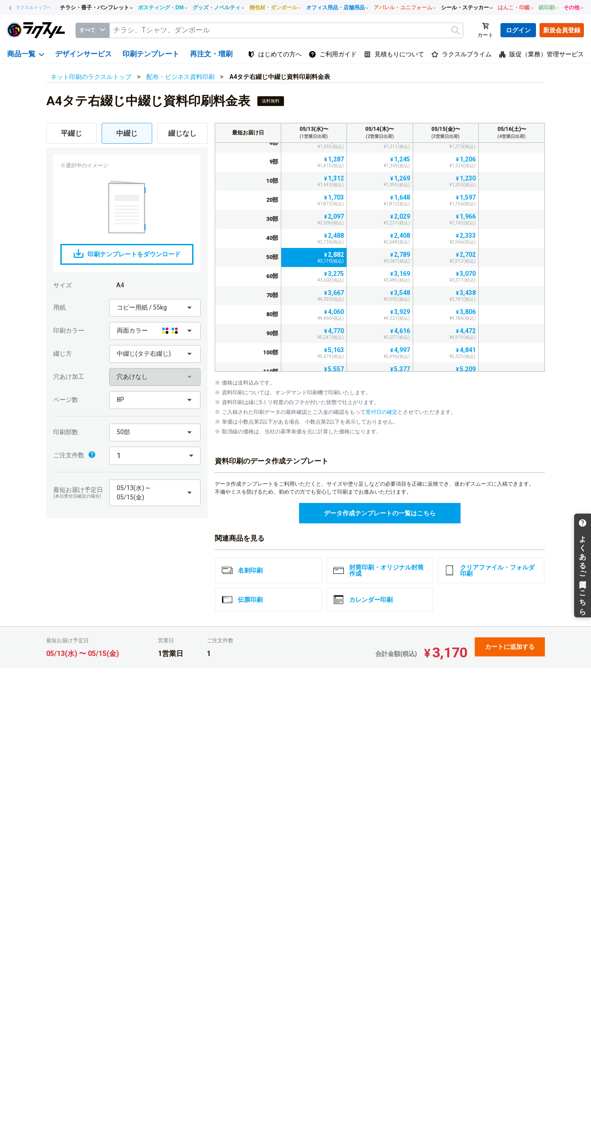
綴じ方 (62, 353)
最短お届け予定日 (79, 492)
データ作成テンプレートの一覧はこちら (380, 513)
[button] (155, 308)
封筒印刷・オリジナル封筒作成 (378, 570)
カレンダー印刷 (363, 599)
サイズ (62, 285)
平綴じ (71, 133)
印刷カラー (68, 330)
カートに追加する (510, 646)
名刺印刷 (242, 570)
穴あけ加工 (68, 376)
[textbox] (286, 30)
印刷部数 (65, 432)
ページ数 (65, 399)
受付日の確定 (382, 412)
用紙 (59, 307)
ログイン (518, 30)
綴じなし (182, 133)
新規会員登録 (561, 30)
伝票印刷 (242, 599)
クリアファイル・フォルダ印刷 (489, 570)
